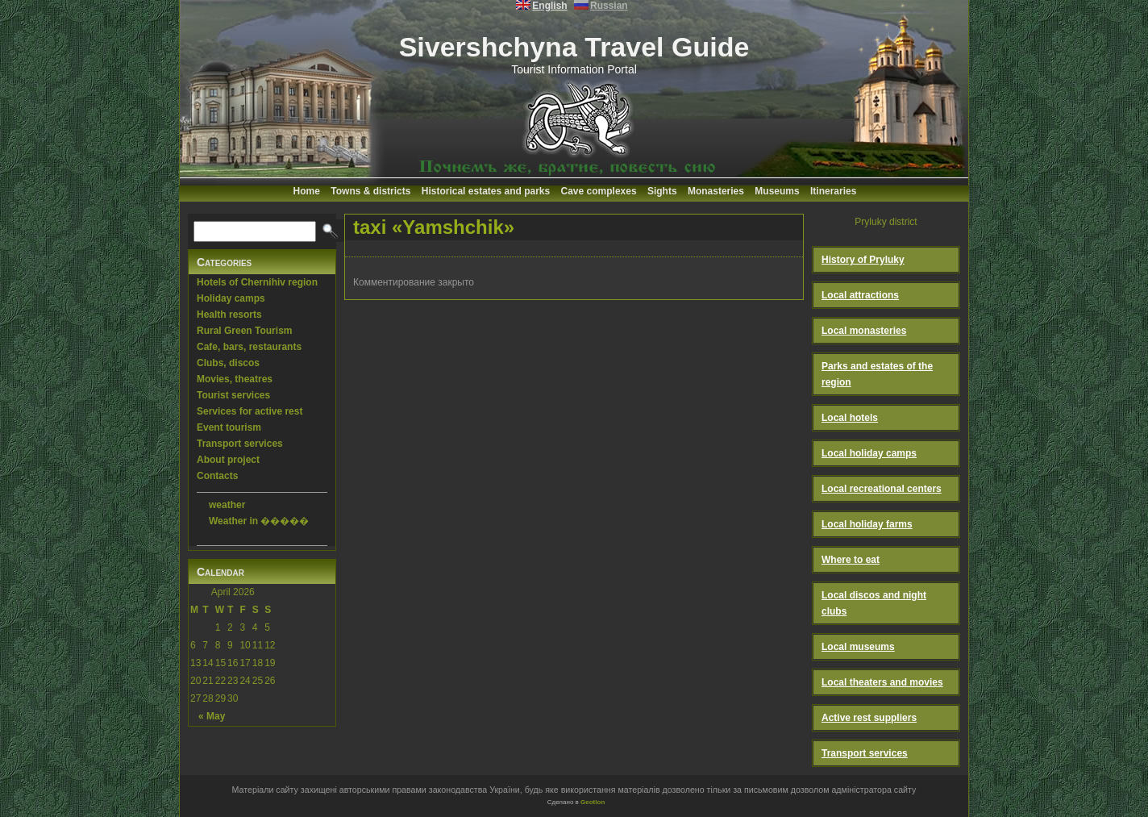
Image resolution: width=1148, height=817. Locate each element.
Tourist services (233, 395)
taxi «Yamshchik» (433, 227)
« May (211, 716)
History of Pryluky (863, 259)
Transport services (240, 443)
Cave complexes (599, 191)
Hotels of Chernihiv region (257, 282)
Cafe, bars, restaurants (249, 346)
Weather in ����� (259, 521)
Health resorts (229, 314)
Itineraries (833, 191)
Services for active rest (249, 411)
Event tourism (229, 427)
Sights (662, 191)
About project (228, 459)
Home (306, 191)
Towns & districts (370, 191)
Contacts (217, 475)
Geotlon (592, 802)
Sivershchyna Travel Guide (574, 46)
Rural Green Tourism (244, 330)
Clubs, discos (228, 363)
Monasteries (716, 191)
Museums (777, 191)
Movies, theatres (234, 379)
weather (227, 505)
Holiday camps (231, 298)
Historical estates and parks (486, 191)
